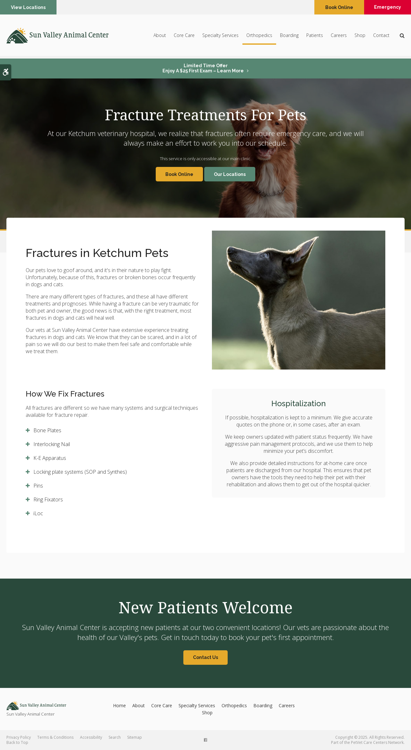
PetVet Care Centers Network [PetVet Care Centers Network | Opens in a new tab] (377, 742)
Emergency (386, 7)
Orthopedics (259, 36)
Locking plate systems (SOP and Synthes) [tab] (80, 471)
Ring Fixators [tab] (48, 499)
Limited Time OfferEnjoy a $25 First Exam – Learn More (203, 68)
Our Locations (230, 174)
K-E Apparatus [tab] (49, 458)
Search (115, 737)
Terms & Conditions (55, 737)
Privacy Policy (18, 737)
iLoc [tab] (38, 513)
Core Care (184, 36)
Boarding (289, 36)
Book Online (337, 7)
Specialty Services (220, 36)
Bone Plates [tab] (47, 430)
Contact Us (205, 657)
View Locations (28, 7)
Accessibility (91, 737)
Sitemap (134, 737)
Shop (359, 36)
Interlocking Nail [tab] (51, 444)
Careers (339, 36)
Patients (314, 36)
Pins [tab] (38, 485)
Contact (381, 36)
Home (119, 705)
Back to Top (17, 742)
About (159, 36)
